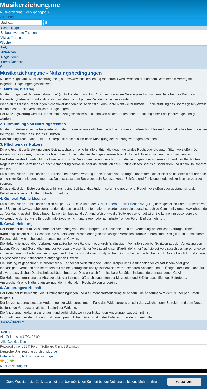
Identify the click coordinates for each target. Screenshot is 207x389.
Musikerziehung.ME (14, 366)
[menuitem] (18, 32)
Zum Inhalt (7, 17)
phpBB (23, 346)
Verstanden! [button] (184, 381)
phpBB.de (50, 351)
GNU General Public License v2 (121, 204)
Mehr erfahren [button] (148, 381)
